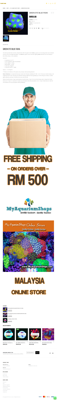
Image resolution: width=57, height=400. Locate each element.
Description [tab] (5, 44)
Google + (37, 28)
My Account (5, 375)
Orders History (5, 376)
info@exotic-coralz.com (33, 365)
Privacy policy (5, 387)
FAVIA (32, 24)
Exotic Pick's (18, 341)
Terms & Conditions (6, 389)
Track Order (5, 390)
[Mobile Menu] (47, 3)
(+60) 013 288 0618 (6, 365)
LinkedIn (34, 28)
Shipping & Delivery (6, 386)
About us (4, 382)
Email (39, 28)
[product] (5, 309)
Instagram (53, 353)
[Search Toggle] (49, 3)
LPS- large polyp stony (36, 22)
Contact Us (5, 374)
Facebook (30, 28)
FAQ (3, 383)
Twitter (32, 28)
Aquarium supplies (6, 384)
